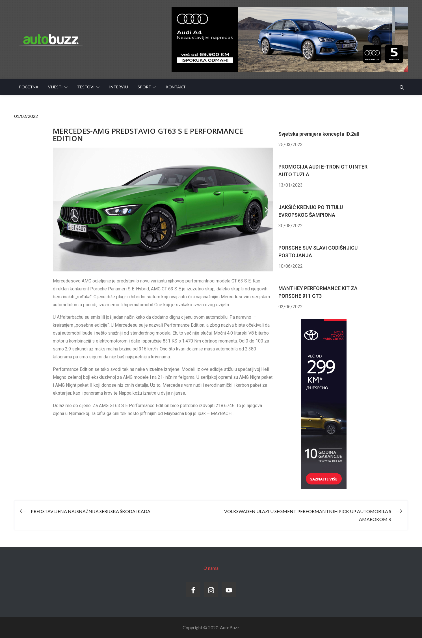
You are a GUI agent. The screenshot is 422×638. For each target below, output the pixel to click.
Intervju (118, 86)
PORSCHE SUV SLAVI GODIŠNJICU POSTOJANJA (318, 251)
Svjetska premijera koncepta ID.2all (319, 134)
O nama (211, 568)
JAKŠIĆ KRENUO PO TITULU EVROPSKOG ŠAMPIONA (310, 211)
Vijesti (58, 86)
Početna (28, 86)
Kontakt (176, 86)
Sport (147, 86)
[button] (59, 209)
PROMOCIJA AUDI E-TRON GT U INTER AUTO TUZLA (322, 170)
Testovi (88, 86)
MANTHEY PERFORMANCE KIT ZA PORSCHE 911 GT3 (318, 292)
